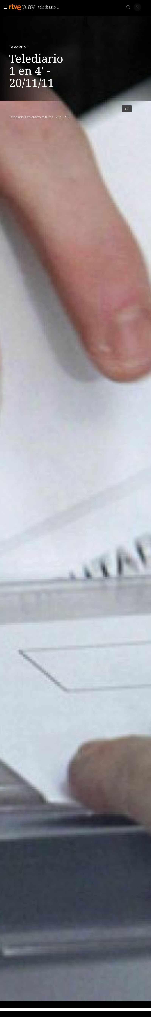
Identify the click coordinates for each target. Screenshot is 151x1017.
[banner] (35, 7)
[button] (4, 7)
